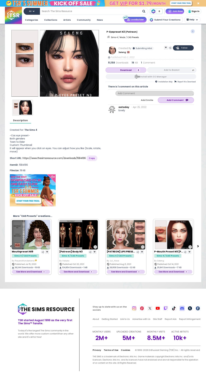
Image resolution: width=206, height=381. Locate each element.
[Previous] (11, 246)
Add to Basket (171, 70)
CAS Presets (133, 37)
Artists (67, 19)
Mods (122, 37)
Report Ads (171, 319)
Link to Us (125, 319)
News (100, 19)
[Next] (198, 246)
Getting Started (110, 319)
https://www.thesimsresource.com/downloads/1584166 (54, 158)
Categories (31, 19)
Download (126, 70)
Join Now (177, 11)
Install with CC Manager (153, 76)
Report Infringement (189, 319)
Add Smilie (147, 100)
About (96, 319)
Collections (50, 19)
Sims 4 (114, 37)
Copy (92, 158)
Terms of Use (111, 350)
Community (84, 19)
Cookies (125, 350)
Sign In (193, 11)
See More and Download (31, 271)
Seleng (122, 52)
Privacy (97, 350)
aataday (123, 107)
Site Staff (157, 319)
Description (20, 120)
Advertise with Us (141, 319)
